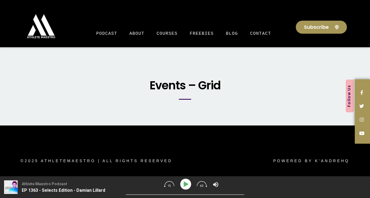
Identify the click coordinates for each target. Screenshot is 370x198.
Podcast (106, 33)
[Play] (186, 184)
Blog (232, 33)
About (136, 33)
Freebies (202, 33)
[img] (169, 184)
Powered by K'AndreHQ (311, 161)
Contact (260, 33)
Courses (167, 33)
